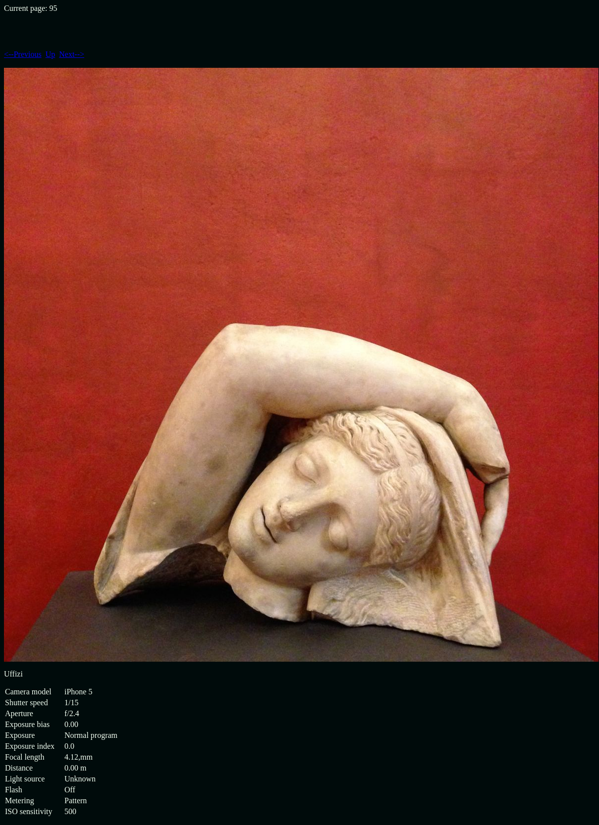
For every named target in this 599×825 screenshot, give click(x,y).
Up (50, 54)
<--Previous (23, 54)
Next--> (71, 54)
